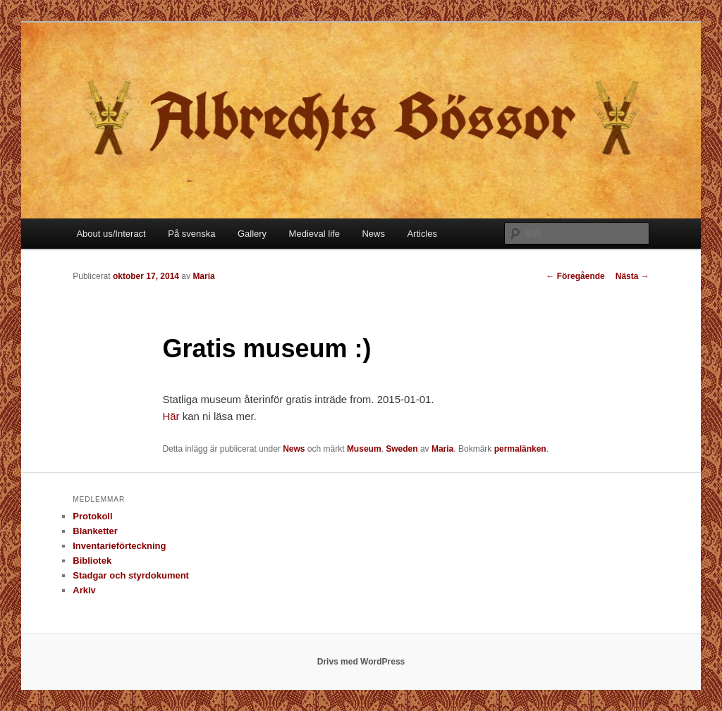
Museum (364, 449)
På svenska (191, 233)
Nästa (632, 276)
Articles (422, 233)
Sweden (401, 449)
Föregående (575, 276)
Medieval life (314, 233)
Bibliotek (92, 560)
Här (172, 416)
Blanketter (95, 531)
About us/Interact (110, 233)
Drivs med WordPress (361, 662)
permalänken (520, 449)
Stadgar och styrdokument (131, 575)
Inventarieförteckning (119, 545)
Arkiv (84, 590)
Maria (203, 276)
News (373, 233)
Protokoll (92, 516)
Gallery (252, 233)
